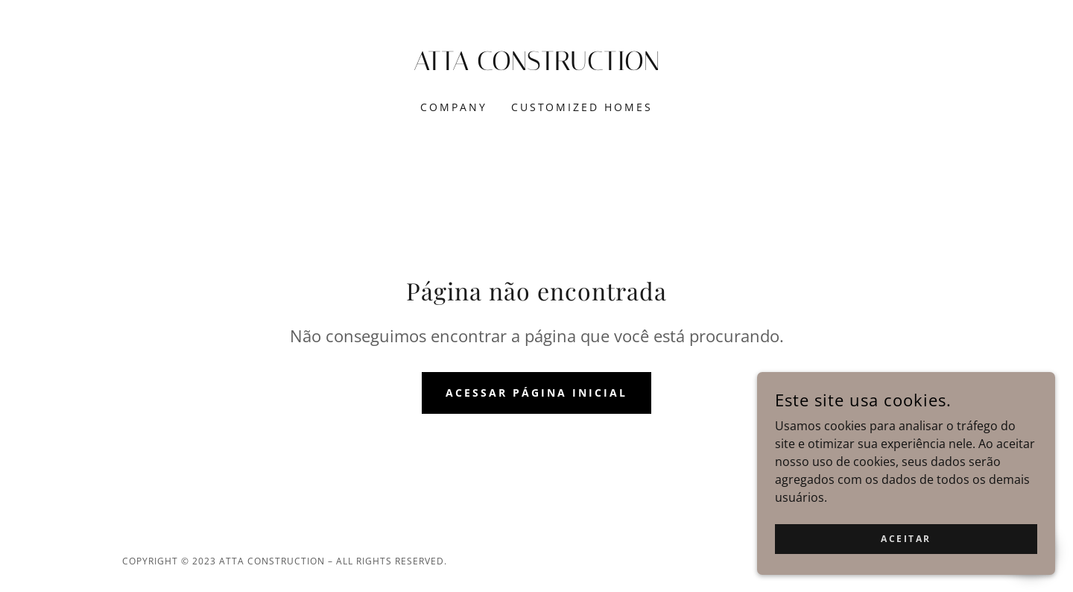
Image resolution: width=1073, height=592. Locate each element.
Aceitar (906, 569)
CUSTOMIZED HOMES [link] (582, 107)
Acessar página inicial (536, 392)
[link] (537, 65)
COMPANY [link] (453, 107)
